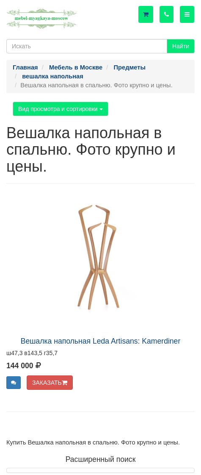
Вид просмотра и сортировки (60, 109)
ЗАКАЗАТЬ (49, 382)
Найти (180, 46)
